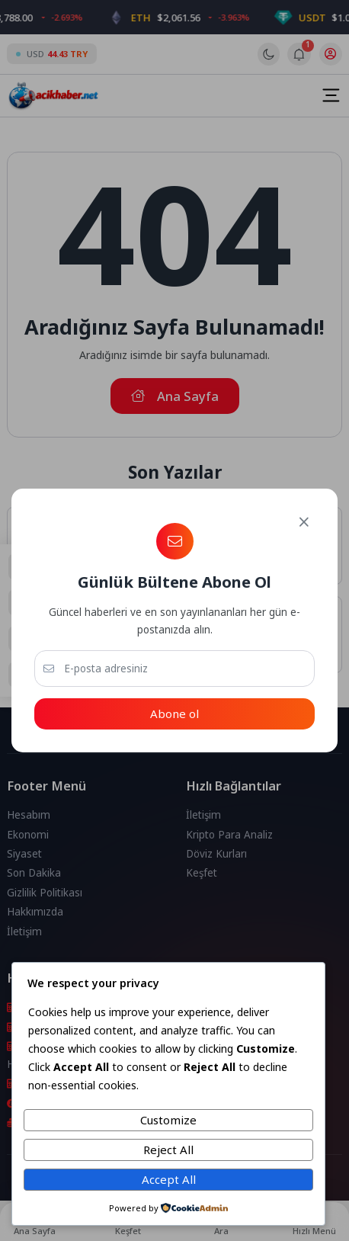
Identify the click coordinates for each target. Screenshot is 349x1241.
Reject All (168, 1149)
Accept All (169, 1179)
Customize (168, 1119)
